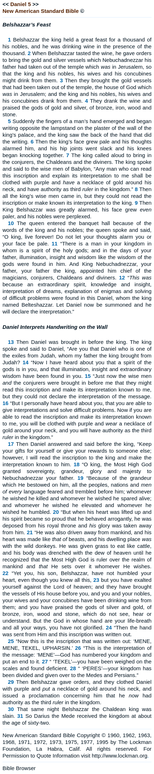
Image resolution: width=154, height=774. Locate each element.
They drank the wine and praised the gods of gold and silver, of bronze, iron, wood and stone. (77, 107)
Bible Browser (19, 768)
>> (35, 4)
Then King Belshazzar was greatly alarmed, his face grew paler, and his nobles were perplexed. (77, 209)
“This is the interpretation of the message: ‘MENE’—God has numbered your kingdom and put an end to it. (77, 655)
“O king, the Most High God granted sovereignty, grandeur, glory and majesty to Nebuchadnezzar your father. (77, 471)
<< (6, 4)
